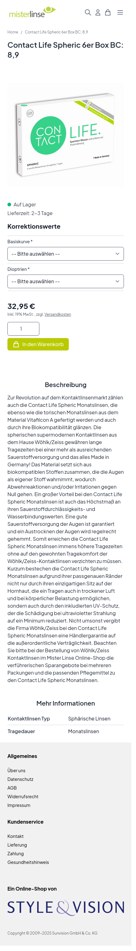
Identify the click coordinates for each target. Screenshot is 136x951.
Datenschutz (20, 779)
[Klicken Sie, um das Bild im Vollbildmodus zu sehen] (65, 135)
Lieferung (17, 845)
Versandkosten (58, 314)
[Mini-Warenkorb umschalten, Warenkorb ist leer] (108, 12)
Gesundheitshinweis (28, 862)
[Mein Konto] (98, 12)
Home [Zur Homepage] (12, 32)
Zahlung (15, 853)
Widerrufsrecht (22, 796)
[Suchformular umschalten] (88, 12)
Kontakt (15, 836)
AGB (12, 787)
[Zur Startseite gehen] (32, 13)
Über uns (16, 770)
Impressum (18, 805)
